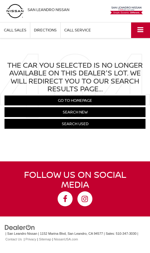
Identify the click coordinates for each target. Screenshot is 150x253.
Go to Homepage (75, 100)
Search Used (75, 123)
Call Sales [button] (15, 30)
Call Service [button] (77, 30)
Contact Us (13, 239)
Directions (45, 30)
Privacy (31, 239)
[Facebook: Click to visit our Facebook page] (65, 198)
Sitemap (45, 239)
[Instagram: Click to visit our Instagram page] (84, 198)
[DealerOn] (19, 227)
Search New (75, 112)
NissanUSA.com (66, 239)
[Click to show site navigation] (140, 30)
